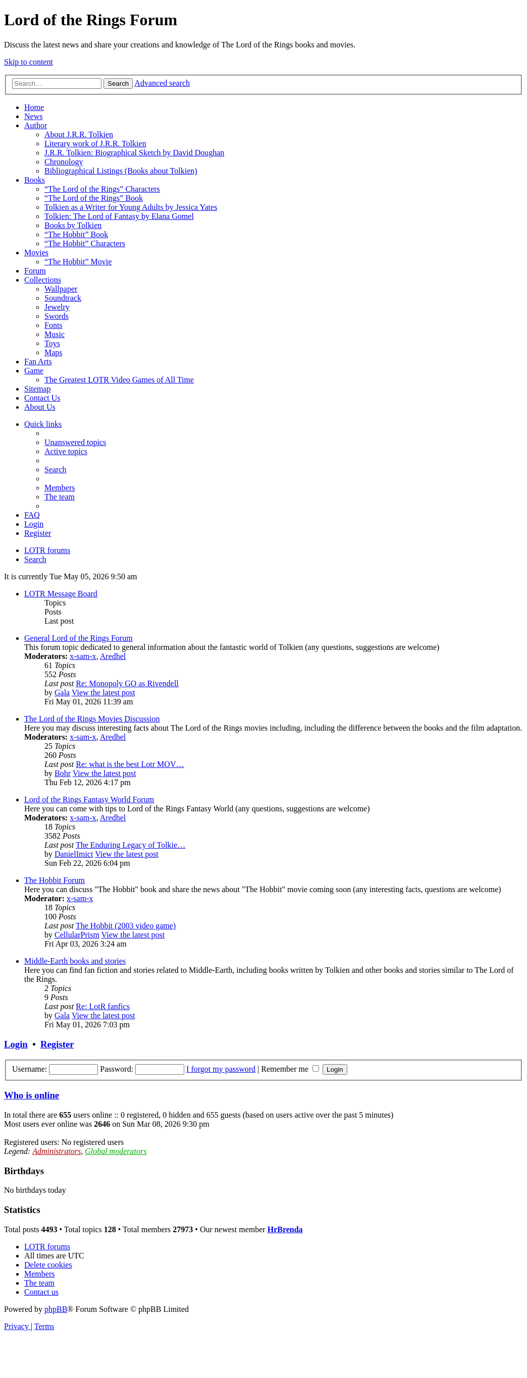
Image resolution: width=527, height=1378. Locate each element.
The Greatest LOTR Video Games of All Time (119, 379)
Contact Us (42, 398)
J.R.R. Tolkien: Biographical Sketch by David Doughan (134, 152)
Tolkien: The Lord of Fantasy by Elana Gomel (119, 216)
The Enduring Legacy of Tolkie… (130, 845)
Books (34, 180)
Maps (53, 352)
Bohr (63, 773)
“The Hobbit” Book (76, 234)
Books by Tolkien (72, 225)
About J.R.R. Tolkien (78, 134)
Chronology (63, 161)
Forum (35, 270)
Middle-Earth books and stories (75, 961)
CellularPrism (77, 934)
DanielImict (74, 854)
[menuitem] (75, 442)
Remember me (290, 1069)
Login (16, 1044)
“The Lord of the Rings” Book (93, 198)
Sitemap (37, 388)
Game (33, 370)
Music (54, 334)
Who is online (31, 1095)
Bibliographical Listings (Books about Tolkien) (120, 171)
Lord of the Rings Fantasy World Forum (89, 799)
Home (34, 107)
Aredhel (113, 656)
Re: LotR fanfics (103, 1006)
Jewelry (57, 307)
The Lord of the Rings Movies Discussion (92, 718)
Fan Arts (38, 361)
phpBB (55, 1309)
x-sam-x (83, 656)
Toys (52, 343)
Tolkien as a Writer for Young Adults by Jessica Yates (130, 207)
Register (57, 1044)
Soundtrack (62, 298)
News (33, 116)
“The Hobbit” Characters (84, 243)
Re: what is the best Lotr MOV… (130, 764)
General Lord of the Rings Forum (78, 638)
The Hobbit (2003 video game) (126, 925)
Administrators (56, 1151)
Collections (42, 279)
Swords (56, 316)
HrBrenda (285, 1229)
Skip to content (28, 62)
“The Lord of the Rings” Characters (102, 189)
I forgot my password (220, 1069)
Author (35, 125)
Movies (36, 252)
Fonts (53, 325)
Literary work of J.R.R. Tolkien (95, 143)
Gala (62, 692)
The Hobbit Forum (54, 880)
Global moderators (115, 1151)
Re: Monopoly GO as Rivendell (127, 683)
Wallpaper (60, 289)
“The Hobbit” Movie (78, 261)
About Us (40, 407)
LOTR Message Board (60, 593)
